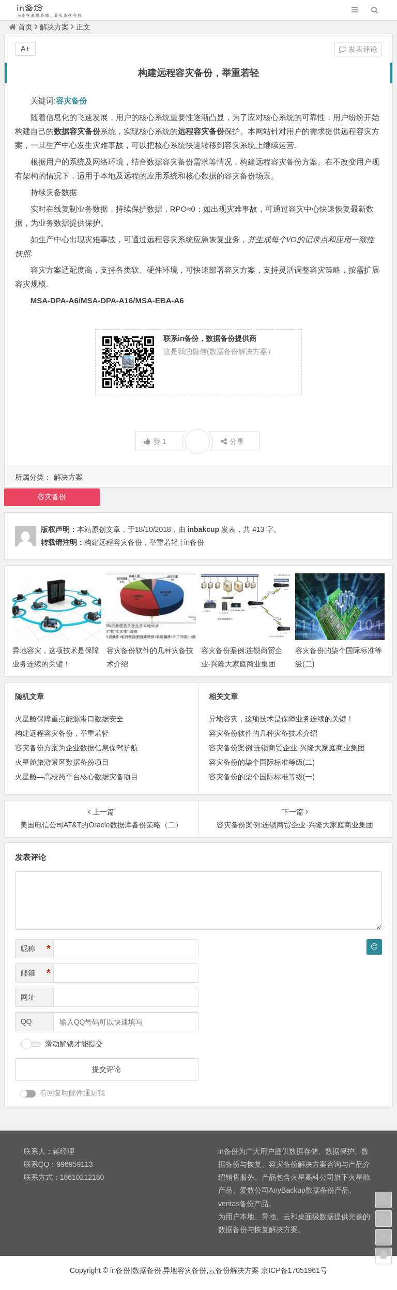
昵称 (36, 948)
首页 (21, 27)
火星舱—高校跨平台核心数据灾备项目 (76, 777)
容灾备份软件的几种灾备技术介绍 (263, 733)
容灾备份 (51, 497)
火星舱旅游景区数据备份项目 (62, 762)
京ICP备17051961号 (294, 1270)
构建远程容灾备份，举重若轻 (62, 733)
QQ (26, 1021)
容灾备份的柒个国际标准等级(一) (262, 777)
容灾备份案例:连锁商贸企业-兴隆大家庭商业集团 (287, 748)
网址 (28, 997)
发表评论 (358, 49)
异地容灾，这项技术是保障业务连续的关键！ (281, 719)
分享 (232, 441)
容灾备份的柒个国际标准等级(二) (262, 762)
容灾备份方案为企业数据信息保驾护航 (76, 748)
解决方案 (54, 27)
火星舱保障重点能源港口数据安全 (69, 719)
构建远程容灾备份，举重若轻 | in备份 (144, 542)
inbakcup (203, 529)
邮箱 (36, 973)
